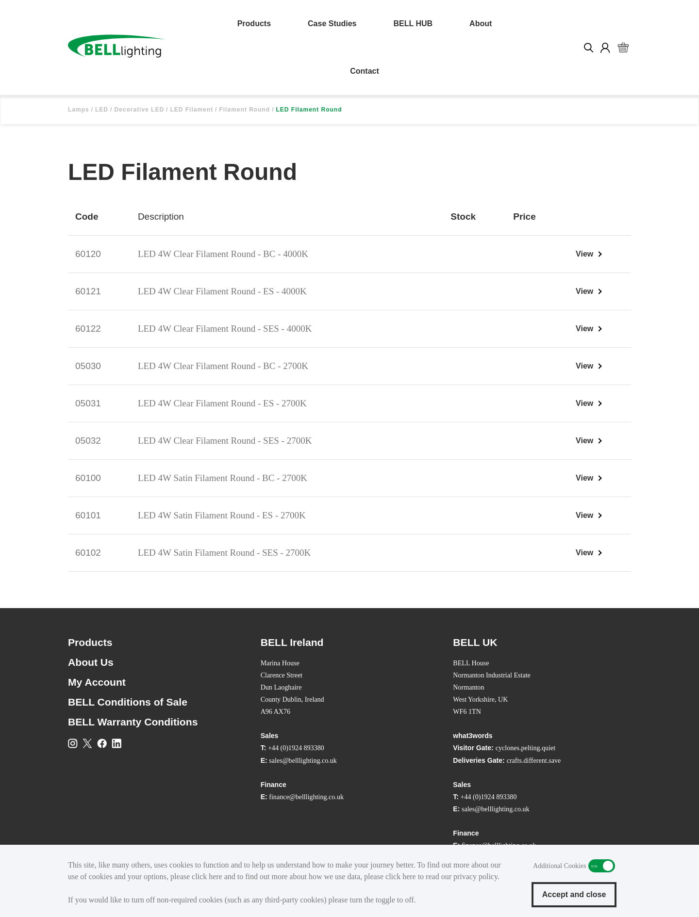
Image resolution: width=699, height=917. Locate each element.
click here (207, 876)
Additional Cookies (601, 865)
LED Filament (191, 109)
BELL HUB (413, 23)
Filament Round (244, 109)
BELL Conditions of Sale (127, 702)
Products (254, 23)
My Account (97, 682)
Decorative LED (139, 109)
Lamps (78, 109)
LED (101, 109)
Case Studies (332, 23)
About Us (91, 662)
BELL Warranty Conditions (133, 721)
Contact (364, 71)
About (480, 23)
